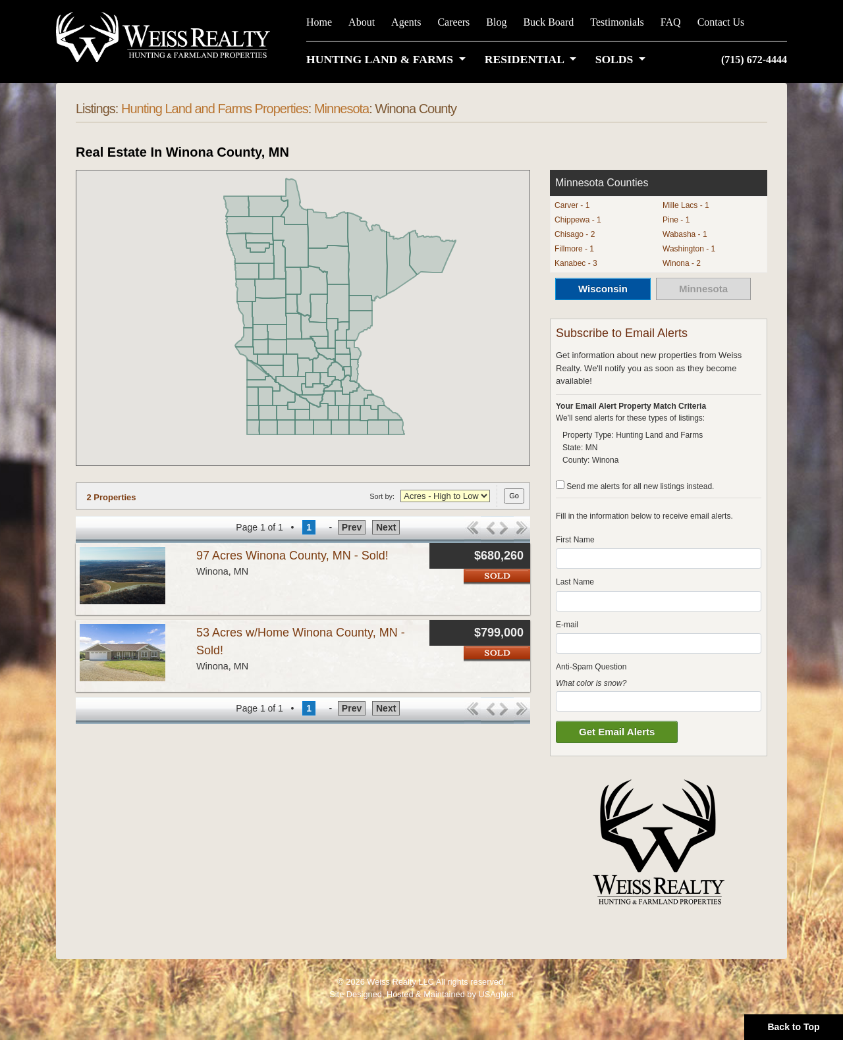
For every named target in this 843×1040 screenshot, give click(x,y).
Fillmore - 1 (574, 248)
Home (319, 22)
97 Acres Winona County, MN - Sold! (292, 555)
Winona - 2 (682, 263)
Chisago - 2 (575, 234)
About (361, 22)
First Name (575, 539)
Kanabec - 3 (576, 263)
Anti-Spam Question (591, 666)
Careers (453, 22)
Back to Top (793, 1027)
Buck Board (548, 22)
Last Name (575, 581)
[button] (388, 59)
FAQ (671, 22)
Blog (496, 22)
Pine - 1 (676, 219)
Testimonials (617, 22)
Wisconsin (603, 288)
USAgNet (495, 994)
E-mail (567, 624)
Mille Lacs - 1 (686, 205)
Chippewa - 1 (578, 219)
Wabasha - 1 (685, 234)
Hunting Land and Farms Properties (214, 108)
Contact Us (721, 22)
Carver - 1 (572, 205)
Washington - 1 (689, 248)
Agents (406, 22)
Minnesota (341, 108)
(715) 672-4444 (754, 59)
